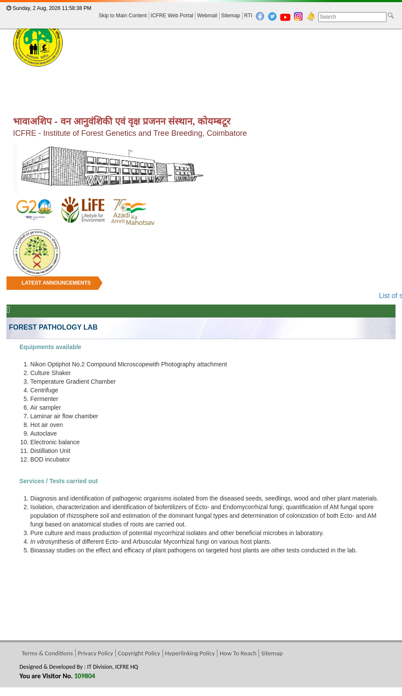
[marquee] (201, 288)
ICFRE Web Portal (172, 16)
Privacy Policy (95, 653)
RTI (248, 16)
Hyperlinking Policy (190, 653)
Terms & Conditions (47, 653)
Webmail (207, 16)
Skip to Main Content (123, 16)
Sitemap (230, 16)
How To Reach (238, 653)
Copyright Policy (139, 653)
